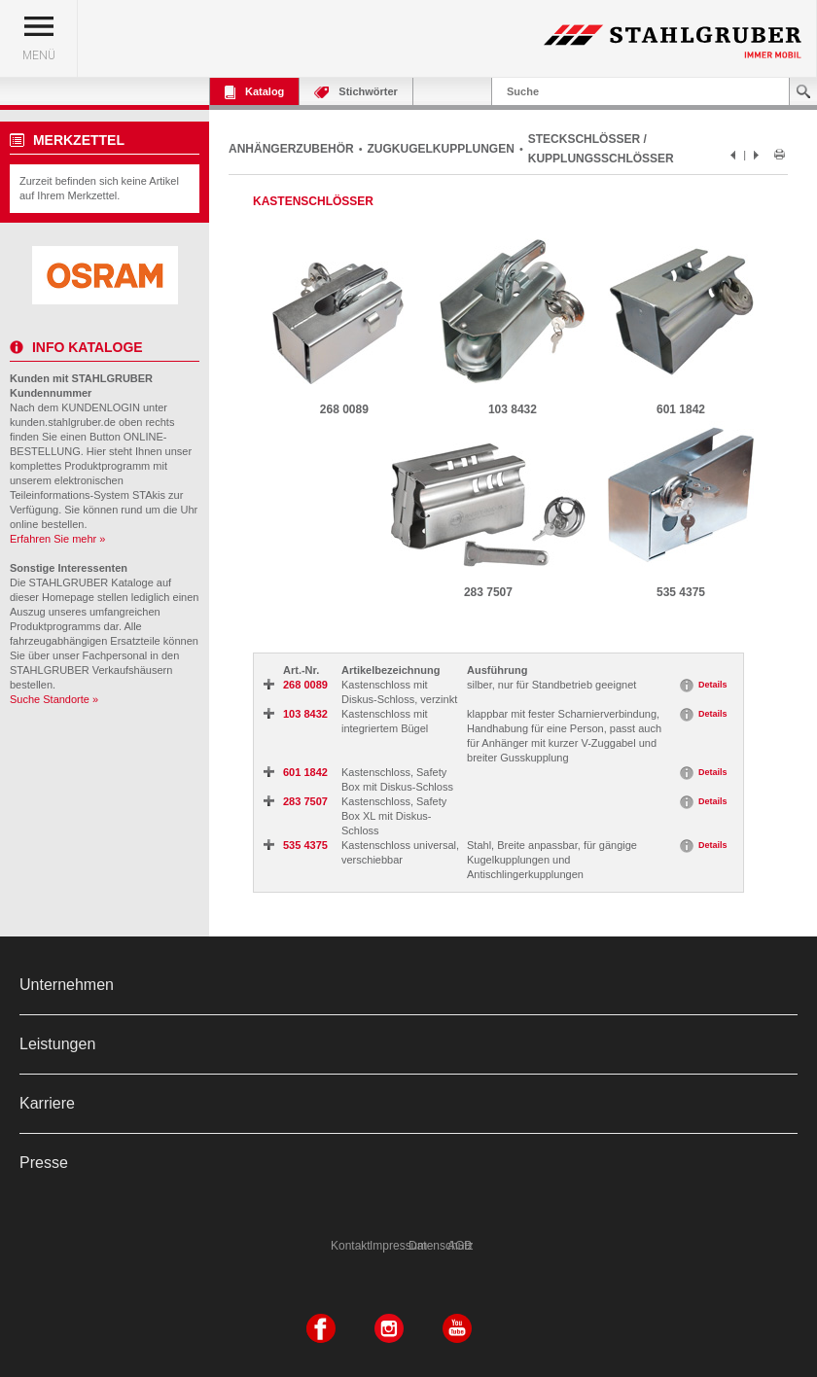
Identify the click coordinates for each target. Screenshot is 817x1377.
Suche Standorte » (54, 699)
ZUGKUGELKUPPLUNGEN (441, 149)
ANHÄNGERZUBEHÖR (291, 149)
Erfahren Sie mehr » (57, 539)
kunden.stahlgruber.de (63, 422)
